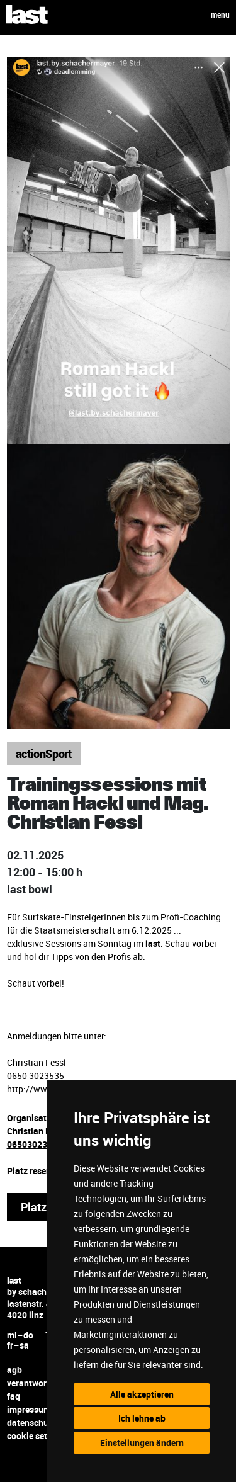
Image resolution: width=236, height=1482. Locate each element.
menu (220, 14)
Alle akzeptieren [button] (142, 1394)
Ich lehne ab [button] (142, 1418)
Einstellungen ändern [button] (142, 1443)
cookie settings (37, 1436)
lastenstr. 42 (31, 1303)
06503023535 (34, 1144)
